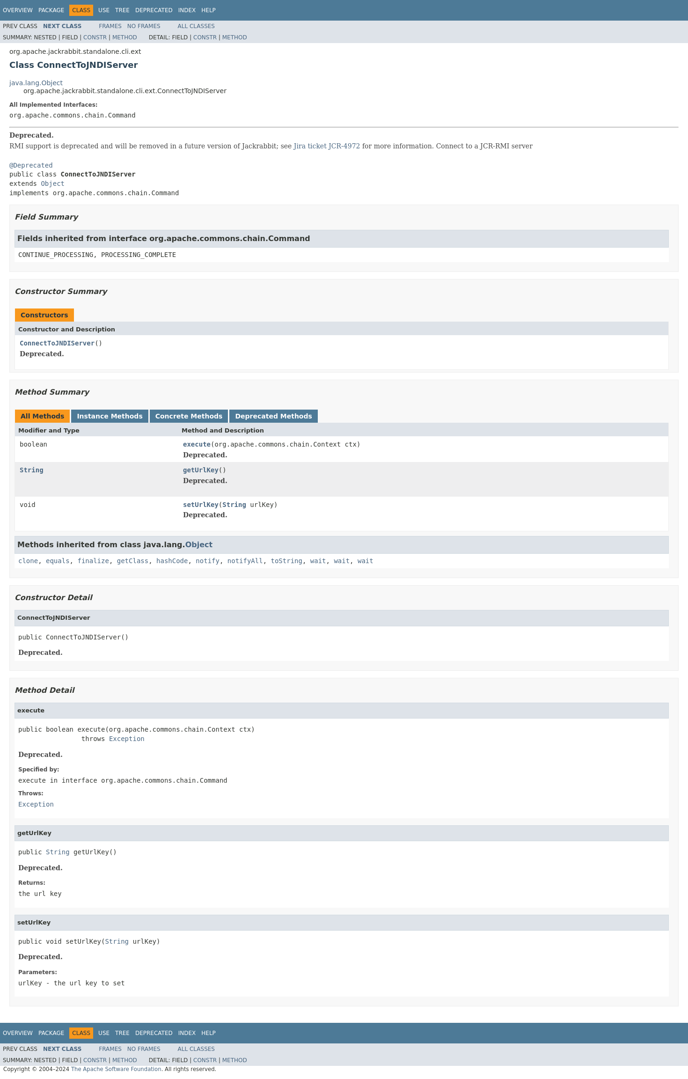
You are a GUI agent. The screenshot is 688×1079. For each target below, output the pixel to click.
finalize (93, 561)
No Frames (144, 26)
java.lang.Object (36, 83)
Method (124, 37)
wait (318, 561)
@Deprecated (31, 165)
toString (286, 561)
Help (208, 10)
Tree (122, 10)
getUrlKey (201, 470)
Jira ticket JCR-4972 (327, 146)
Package (51, 10)
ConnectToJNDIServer (57, 343)
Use (104, 10)
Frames (110, 26)
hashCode (172, 561)
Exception (127, 738)
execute (197, 444)
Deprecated (154, 10)
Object (53, 183)
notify (208, 561)
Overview (18, 10)
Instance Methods (109, 416)
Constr (95, 37)
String (32, 470)
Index (187, 10)
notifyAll (245, 561)
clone (28, 561)
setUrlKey (201, 504)
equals (58, 561)
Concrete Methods (189, 416)
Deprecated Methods (273, 416)
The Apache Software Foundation (116, 1069)
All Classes (196, 26)
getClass (132, 561)
